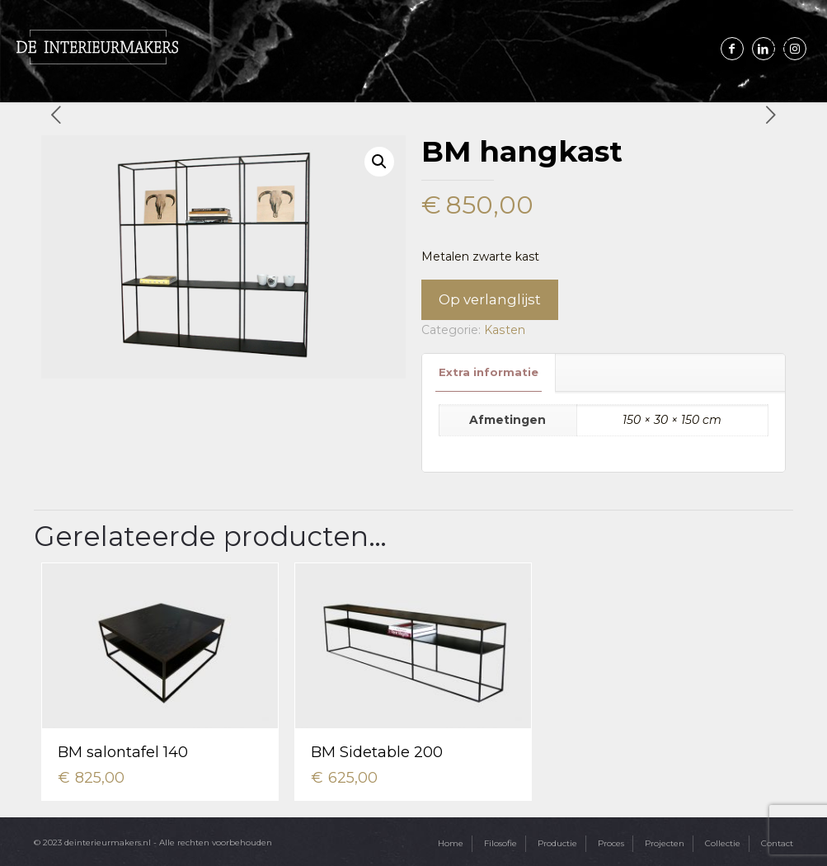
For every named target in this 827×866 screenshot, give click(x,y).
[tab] (489, 372)
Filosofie (500, 842)
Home (450, 842)
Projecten (664, 842)
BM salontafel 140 (123, 752)
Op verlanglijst (490, 299)
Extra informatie (488, 372)
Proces (611, 842)
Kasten (504, 329)
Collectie (722, 842)
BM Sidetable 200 (377, 752)
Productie (557, 842)
